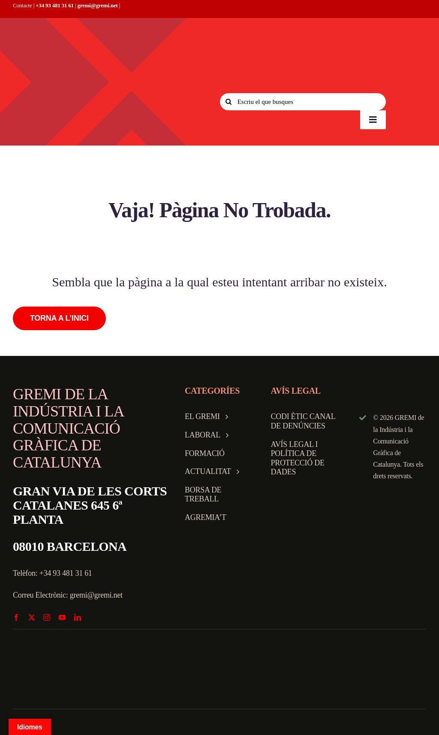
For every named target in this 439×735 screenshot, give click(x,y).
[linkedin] (77, 617)
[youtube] (62, 617)
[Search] (228, 101)
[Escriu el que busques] (303, 101)
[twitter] (31, 617)
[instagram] (46, 617)
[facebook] (16, 617)
